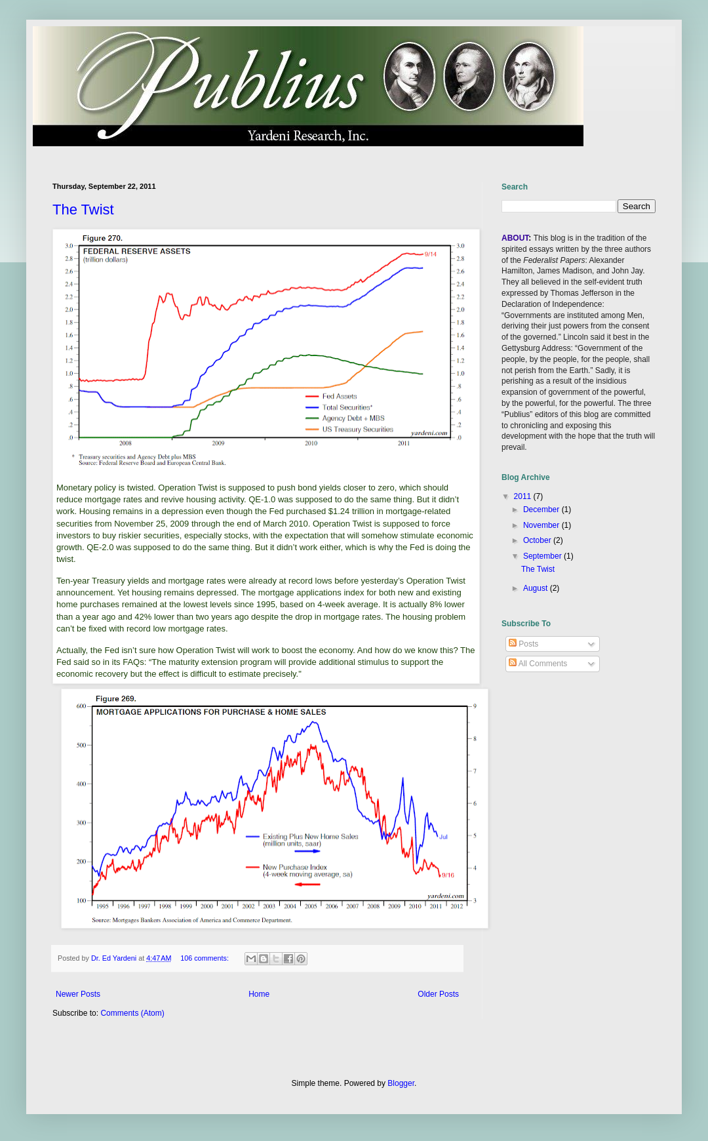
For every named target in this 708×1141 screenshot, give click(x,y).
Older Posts (438, 994)
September (543, 556)
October (538, 540)
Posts (523, 644)
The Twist (83, 209)
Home (258, 994)
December (542, 509)
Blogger (400, 1083)
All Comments (538, 663)
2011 (524, 496)
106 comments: (205, 958)
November (542, 525)
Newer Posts (78, 994)
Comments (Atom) (132, 1013)
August (536, 588)
